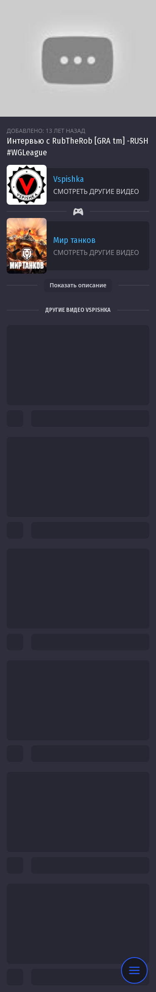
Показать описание (78, 285)
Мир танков (74, 240)
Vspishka (68, 179)
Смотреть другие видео (96, 191)
